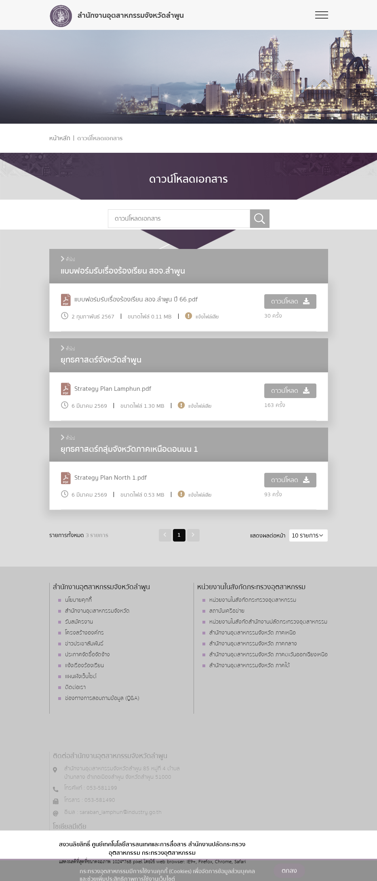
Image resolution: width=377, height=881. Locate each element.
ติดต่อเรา (75, 687)
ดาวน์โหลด (290, 301)
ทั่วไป (68, 259)
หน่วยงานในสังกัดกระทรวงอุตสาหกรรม (252, 600)
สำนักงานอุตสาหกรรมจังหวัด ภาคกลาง (253, 643)
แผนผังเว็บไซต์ (81, 676)
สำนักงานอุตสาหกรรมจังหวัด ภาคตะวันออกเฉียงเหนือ (268, 654)
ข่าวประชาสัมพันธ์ (84, 643)
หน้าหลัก (59, 138)
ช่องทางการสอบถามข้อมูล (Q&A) (102, 698)
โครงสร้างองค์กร (84, 632)
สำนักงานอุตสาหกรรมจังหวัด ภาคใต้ (249, 665)
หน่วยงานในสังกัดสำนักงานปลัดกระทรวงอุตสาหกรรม (268, 622)
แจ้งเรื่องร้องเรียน (84, 665)
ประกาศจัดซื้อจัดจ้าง (87, 654)
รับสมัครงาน (79, 622)
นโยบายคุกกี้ (78, 600)
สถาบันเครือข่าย (226, 611)
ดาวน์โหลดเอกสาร (100, 138)
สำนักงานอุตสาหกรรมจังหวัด (97, 611)
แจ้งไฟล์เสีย (207, 317)
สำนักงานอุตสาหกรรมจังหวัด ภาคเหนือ (252, 632)
